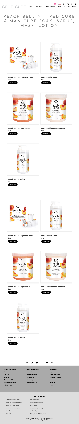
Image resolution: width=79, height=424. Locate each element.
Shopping (30, 380)
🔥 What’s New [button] (49, 7)
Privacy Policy (8, 385)
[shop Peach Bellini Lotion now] (23, 162)
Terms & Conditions (10, 382)
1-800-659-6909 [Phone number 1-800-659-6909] (32, 382)
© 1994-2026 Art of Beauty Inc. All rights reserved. (39, 419)
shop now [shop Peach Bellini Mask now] (46, 133)
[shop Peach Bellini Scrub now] (23, 111)
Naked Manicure (55, 374)
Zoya (51, 372)
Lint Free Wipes (34, 410)
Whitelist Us (30, 377)
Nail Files (8, 410)
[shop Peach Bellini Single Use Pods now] (23, 60)
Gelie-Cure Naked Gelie (36, 402)
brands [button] (39, 7)
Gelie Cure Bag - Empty (36, 408)
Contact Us (7, 372)
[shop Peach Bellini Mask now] (56, 111)
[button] (14, 7)
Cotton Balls (33, 405)
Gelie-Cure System (55, 377)
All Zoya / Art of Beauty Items (38, 413)
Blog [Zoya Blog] (74, 7)
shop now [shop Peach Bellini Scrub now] (13, 133)
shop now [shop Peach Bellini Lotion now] (13, 184)
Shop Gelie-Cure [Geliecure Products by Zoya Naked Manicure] (34, 399)
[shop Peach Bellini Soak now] (56, 60)
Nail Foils (8, 413)
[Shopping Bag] (76, 4)
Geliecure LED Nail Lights (13, 408)
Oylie (51, 385)
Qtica (51, 380)
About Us (29, 372)
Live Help (6, 374)
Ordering (7, 377)
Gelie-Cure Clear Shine (12, 405)
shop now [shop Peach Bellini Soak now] (46, 82)
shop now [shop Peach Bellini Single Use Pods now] (13, 82)
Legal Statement (32, 374)
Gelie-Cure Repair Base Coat (14, 402)
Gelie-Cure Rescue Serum (13, 399)
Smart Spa (53, 382)
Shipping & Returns (10, 380)
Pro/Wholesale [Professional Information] (64, 7)
